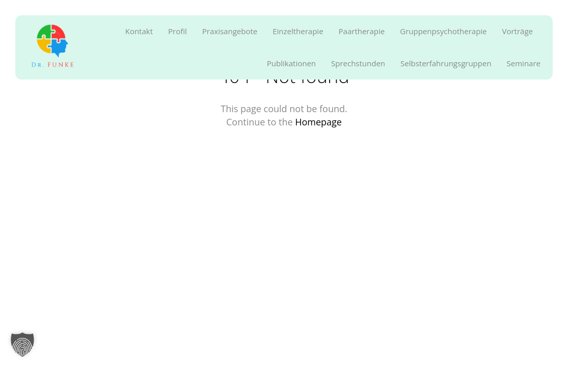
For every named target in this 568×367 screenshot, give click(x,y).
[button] (22, 344)
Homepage (318, 122)
